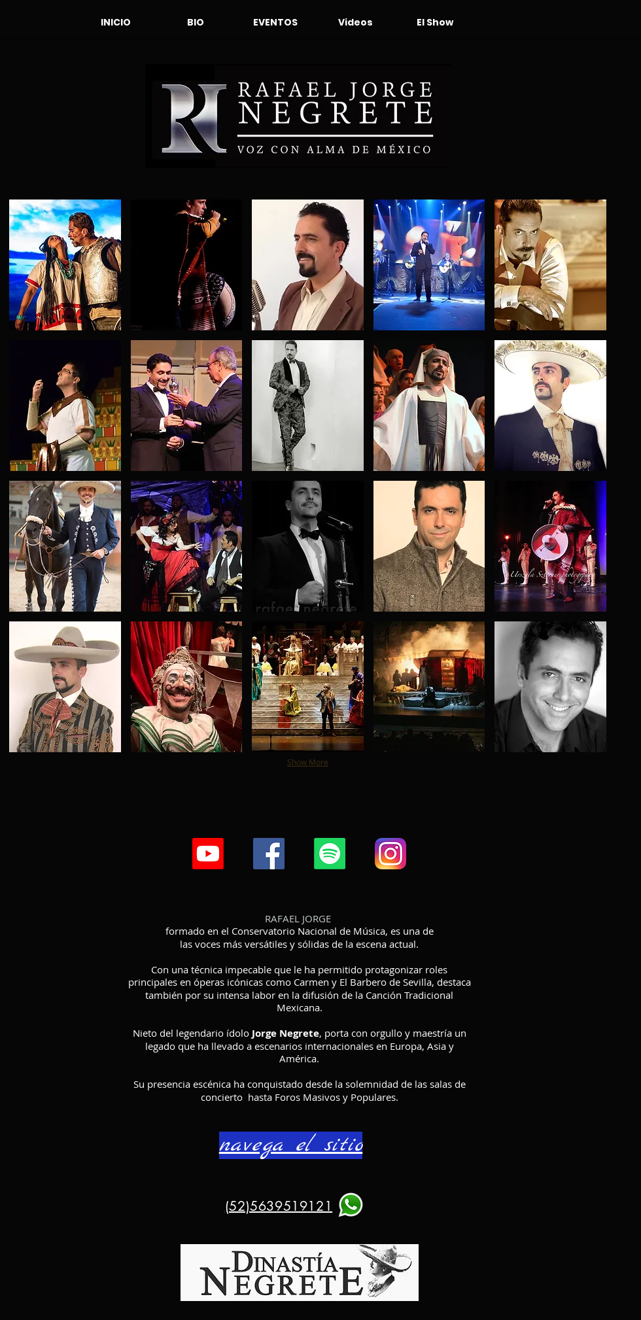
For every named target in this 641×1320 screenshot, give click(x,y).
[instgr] (390, 853)
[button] (65, 265)
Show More (307, 762)
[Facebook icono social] (269, 853)
